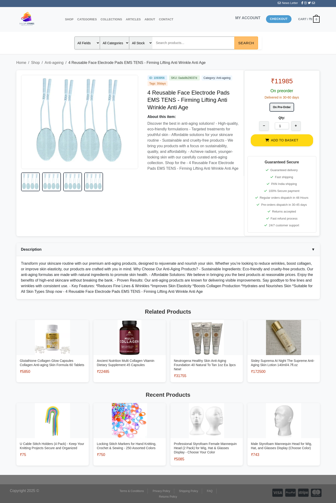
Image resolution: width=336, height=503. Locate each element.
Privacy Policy (161, 491)
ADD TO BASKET (281, 140)
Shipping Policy (188, 491)
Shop (69, 19)
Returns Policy (168, 496)
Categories (87, 19)
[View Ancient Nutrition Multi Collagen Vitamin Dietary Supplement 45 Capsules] (129, 356)
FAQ (210, 491)
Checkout (279, 19)
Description (168, 249)
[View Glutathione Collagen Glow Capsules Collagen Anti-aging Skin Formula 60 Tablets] (52, 356)
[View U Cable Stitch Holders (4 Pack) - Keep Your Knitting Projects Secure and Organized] (52, 439)
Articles (133, 19)
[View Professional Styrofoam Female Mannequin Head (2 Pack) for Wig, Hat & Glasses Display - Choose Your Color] (206, 441)
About (149, 19)
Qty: (282, 118)
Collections (111, 19)
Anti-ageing (53, 63)
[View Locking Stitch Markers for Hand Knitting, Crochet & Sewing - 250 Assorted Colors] (129, 439)
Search (246, 43)
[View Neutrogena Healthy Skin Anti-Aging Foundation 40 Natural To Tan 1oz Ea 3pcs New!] (206, 358)
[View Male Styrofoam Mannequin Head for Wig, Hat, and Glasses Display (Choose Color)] (283, 439)
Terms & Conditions (131, 491)
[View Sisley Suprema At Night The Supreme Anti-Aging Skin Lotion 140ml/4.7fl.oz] (283, 356)
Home (21, 63)
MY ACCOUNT (248, 18)
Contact (166, 19)
